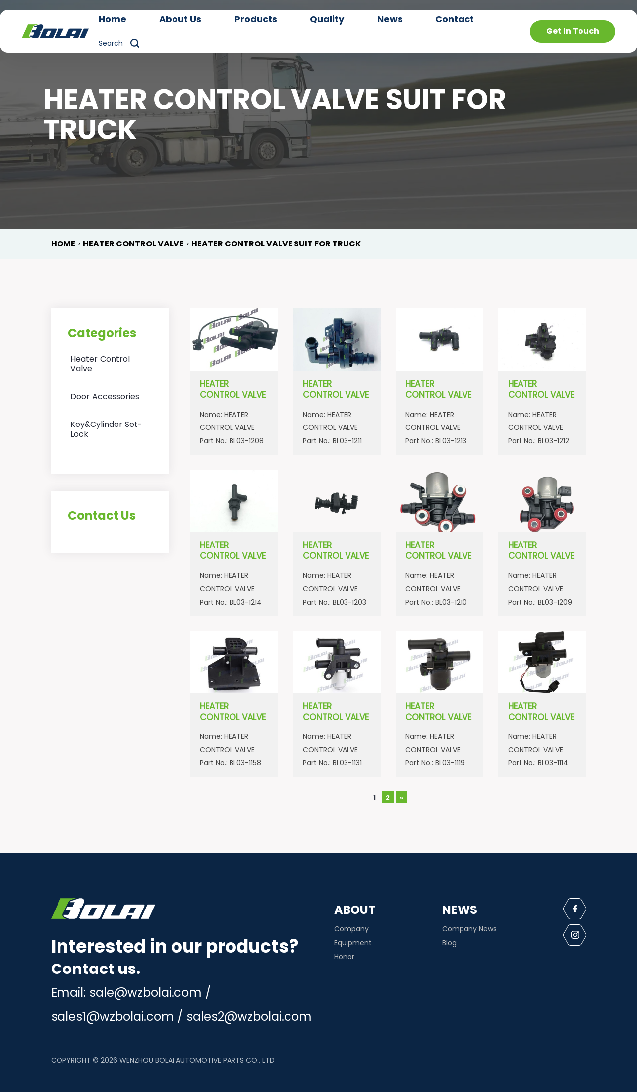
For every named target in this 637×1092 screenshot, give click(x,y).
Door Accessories (104, 396)
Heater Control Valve (100, 363)
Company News (469, 929)
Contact (454, 19)
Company (351, 929)
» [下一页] (401, 797)
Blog (449, 943)
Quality (327, 19)
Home (112, 19)
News (390, 19)
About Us (180, 19)
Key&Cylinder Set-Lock (106, 429)
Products (255, 19)
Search (111, 43)
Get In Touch (572, 31)
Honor (344, 957)
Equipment (353, 943)
